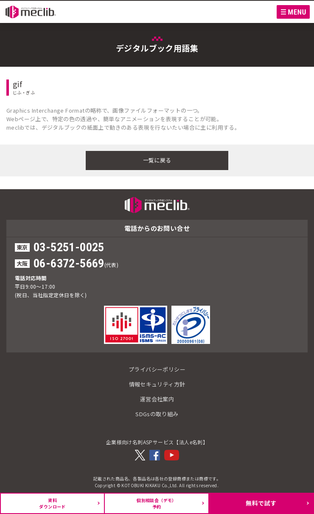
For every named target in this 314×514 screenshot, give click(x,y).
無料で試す (261, 503)
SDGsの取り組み (157, 414)
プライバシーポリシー (157, 369)
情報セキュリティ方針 (157, 384)
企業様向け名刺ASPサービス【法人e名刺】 (157, 442)
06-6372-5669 (69, 263)
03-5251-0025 (69, 247)
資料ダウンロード (52, 503)
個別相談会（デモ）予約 (157, 503)
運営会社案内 (157, 399)
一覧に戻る (157, 160)
